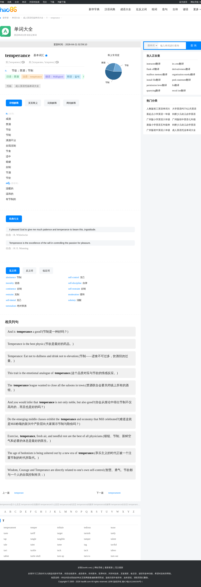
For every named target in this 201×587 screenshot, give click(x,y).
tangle (33, 539)
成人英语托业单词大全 (184, 130)
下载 (52, 2)
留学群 (6, 18)
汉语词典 (110, 9)
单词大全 (16, 18)
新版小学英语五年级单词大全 (158, 125)
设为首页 (183, 2)
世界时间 (102, 573)
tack (59, 550)
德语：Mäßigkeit (54, 76)
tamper (87, 539)
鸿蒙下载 (62, 2)
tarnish (87, 533)
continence (11, 289)
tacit (86, 550)
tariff (32, 533)
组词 (154, 9)
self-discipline (74, 283)
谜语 (185, 9)
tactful (114, 544)
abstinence (11, 277)
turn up (60, 556)
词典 (9, 2)
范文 (45, 2)
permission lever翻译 (157, 85)
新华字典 (94, 9)
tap (5, 539)
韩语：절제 (73, 76)
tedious (87, 527)
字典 (2, 2)
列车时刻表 (34, 2)
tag (85, 544)
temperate (19, 493)
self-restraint (74, 289)
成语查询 (82, 573)
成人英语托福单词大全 (33, 18)
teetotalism (11, 306)
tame (59, 544)
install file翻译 (154, 80)
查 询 (193, 45)
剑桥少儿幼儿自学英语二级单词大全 (184, 114)
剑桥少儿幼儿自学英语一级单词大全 (184, 125)
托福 (9, 86)
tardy (113, 533)
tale (5, 544)
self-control (73, 277)
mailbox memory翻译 (157, 74)
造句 (165, 9)
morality (10, 283)
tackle (33, 550)
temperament (114, 493)
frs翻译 (175, 85)
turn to (87, 556)
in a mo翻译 (178, 64)
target (60, 533)
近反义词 (141, 9)
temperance (55, 18)
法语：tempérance (32, 76)
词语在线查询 (70, 573)
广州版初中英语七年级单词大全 (184, 119)
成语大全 (125, 9)
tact (5, 550)
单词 (24, 2)
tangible (61, 539)
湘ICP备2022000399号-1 (132, 581)
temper (33, 527)
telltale (60, 527)
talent (113, 539)
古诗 (17, 2)
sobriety (72, 300)
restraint (10, 294)
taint (32, 544)
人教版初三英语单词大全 (158, 108)
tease (113, 527)
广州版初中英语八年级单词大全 (158, 130)
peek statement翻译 (181, 80)
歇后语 (134, 573)
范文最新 (119, 567)
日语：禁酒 (12, 76)
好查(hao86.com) (85, 567)
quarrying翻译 (153, 90)
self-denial (11, 300)
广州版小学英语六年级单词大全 (158, 119)
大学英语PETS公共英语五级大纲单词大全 (184, 108)
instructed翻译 (153, 64)
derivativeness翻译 (181, 69)
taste (6, 533)
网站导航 (98, 567)
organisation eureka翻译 (183, 74)
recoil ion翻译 (179, 90)
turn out (114, 556)
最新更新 (109, 567)
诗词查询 (92, 573)
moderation (73, 294)
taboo (113, 550)
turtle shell (35, 556)
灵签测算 (125, 573)
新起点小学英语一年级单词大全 (158, 114)
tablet (6, 556)
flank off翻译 (153, 69)
